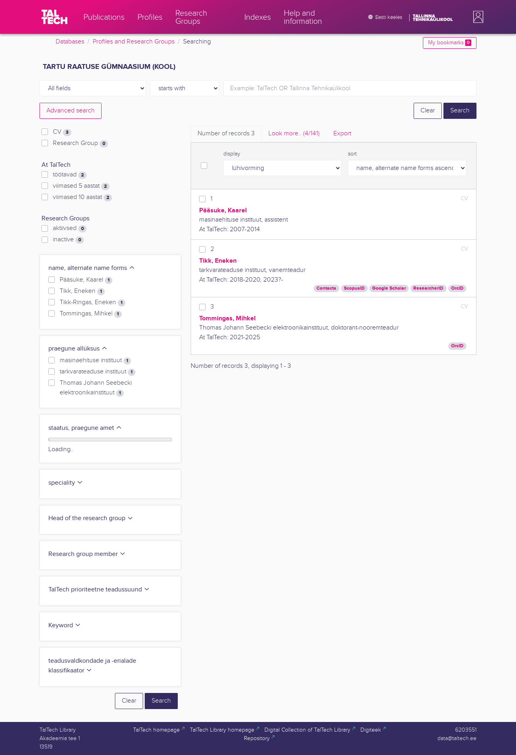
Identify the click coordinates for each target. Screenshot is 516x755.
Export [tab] (342, 133)
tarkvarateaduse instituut (97, 372)
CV (62, 132)
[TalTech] (54, 17)
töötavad (70, 175)
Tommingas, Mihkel (91, 314)
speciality (65, 483)
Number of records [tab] (226, 133)
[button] (476, 17)
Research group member (87, 554)
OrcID (457, 288)
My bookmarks (449, 42)
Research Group (80, 143)
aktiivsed (70, 228)
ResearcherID (428, 288)
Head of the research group (90, 518)
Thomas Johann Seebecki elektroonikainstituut (96, 388)
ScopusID (354, 288)
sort (352, 154)
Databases (70, 42)
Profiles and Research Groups (134, 42)
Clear (427, 110)
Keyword (64, 625)
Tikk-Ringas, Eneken (92, 303)
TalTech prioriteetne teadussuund (99, 589)
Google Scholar (389, 288)
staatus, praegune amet (85, 428)
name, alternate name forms (91, 268)
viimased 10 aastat (82, 197)
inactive (68, 240)
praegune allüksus (78, 349)
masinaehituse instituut (95, 361)
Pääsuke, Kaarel (86, 280)
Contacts (326, 288)
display (231, 154)
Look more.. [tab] (294, 133)
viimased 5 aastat (81, 186)
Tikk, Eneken (82, 291)
